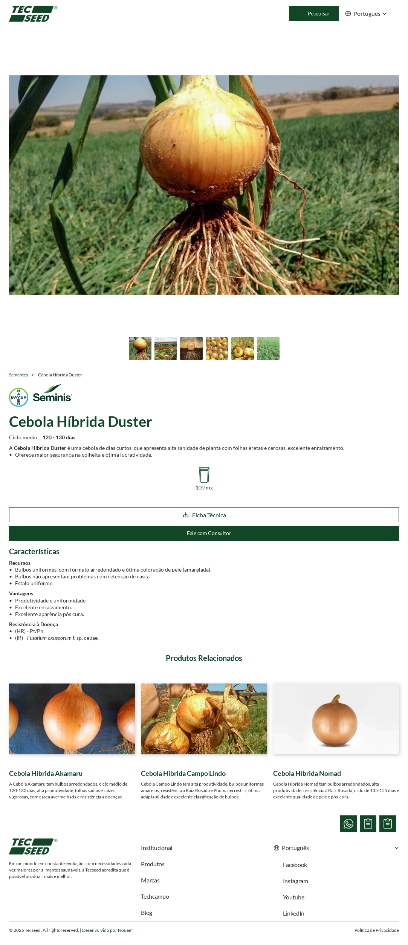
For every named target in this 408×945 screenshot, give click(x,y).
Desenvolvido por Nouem (107, 930)
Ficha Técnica (204, 514)
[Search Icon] (314, 13)
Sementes (18, 375)
